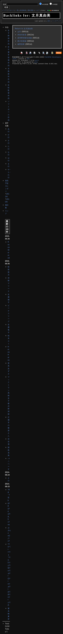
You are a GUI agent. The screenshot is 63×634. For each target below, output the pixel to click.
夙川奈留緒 (22, 41)
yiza (36, 62)
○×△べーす (9, 464)
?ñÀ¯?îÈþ (9, 495)
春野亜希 (21, 44)
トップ (4, 10)
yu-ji (37, 60)
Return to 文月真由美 (24, 29)
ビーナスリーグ (9, 313)
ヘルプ (37, 10)
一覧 (17, 10)
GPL (28, 59)
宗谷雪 (9, 441)
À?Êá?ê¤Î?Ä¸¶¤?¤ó (9, 514)
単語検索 (23, 10)
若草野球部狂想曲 (24, 38)
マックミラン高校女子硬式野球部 (9, 395)
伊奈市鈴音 (22, 35)
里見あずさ (9, 368)
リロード (11, 10)
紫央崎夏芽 (9, 613)
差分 (48, 21)
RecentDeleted (9, 250)
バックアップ (56, 21)
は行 (19, 31)
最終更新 (31, 10)
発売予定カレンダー (7, 186)
